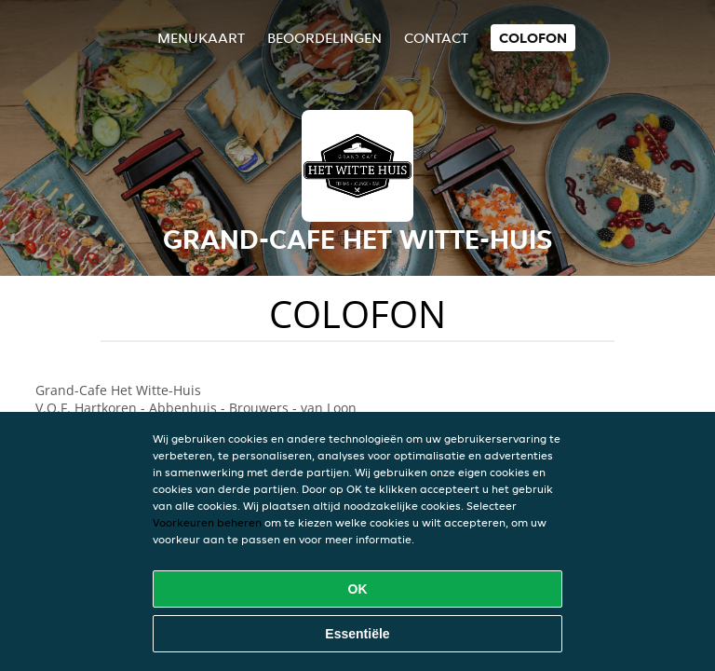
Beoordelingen (324, 38)
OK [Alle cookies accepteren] (358, 589)
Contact (436, 38)
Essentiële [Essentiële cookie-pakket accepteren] (357, 633)
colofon (533, 38)
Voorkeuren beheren (207, 522)
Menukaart (201, 38)
